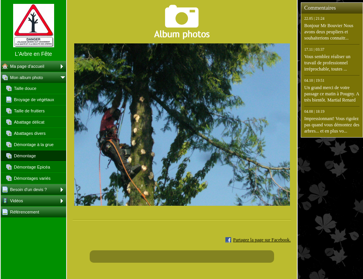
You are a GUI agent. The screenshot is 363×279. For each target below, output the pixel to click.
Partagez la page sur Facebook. (262, 240)
